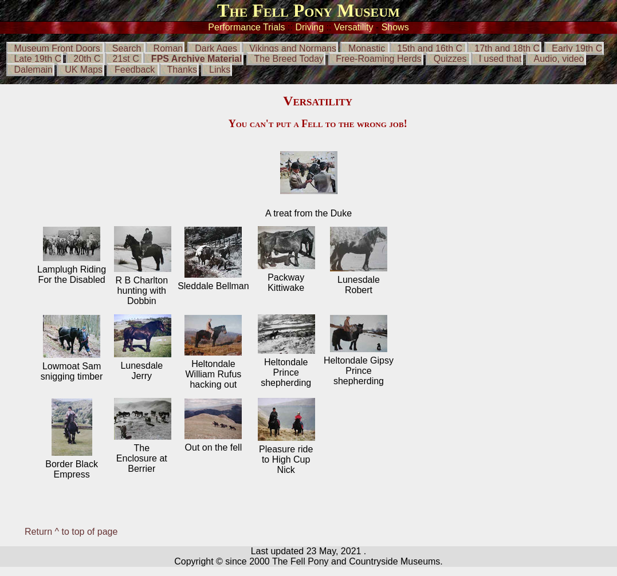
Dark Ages (217, 48)
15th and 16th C (429, 48)
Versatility (353, 27)
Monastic (366, 48)
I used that (500, 59)
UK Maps (84, 69)
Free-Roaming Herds (378, 59)
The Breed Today (289, 59)
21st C (127, 59)
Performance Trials (246, 27)
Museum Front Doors (57, 48)
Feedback (135, 69)
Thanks (182, 69)
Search (127, 48)
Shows (395, 27)
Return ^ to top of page (71, 531)
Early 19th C (577, 48)
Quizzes (450, 59)
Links (219, 69)
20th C (88, 59)
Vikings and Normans (292, 48)
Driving (309, 27)
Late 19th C (37, 59)
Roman (168, 48)
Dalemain (33, 69)
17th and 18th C (507, 48)
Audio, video (558, 59)
